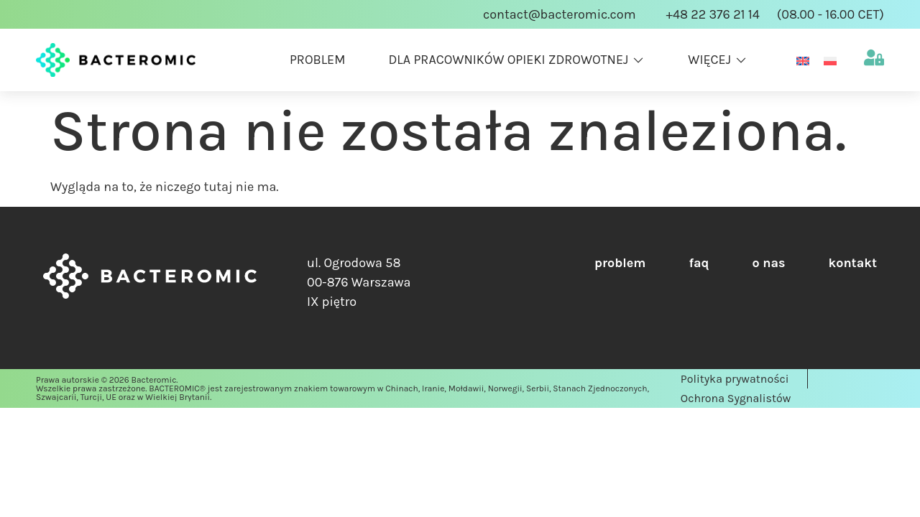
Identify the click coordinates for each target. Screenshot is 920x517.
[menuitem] (802, 60)
